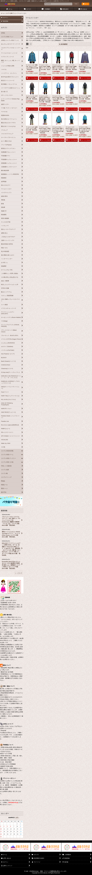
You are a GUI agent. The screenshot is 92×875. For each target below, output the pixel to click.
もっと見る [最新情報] (18, 573)
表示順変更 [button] (63, 44)
